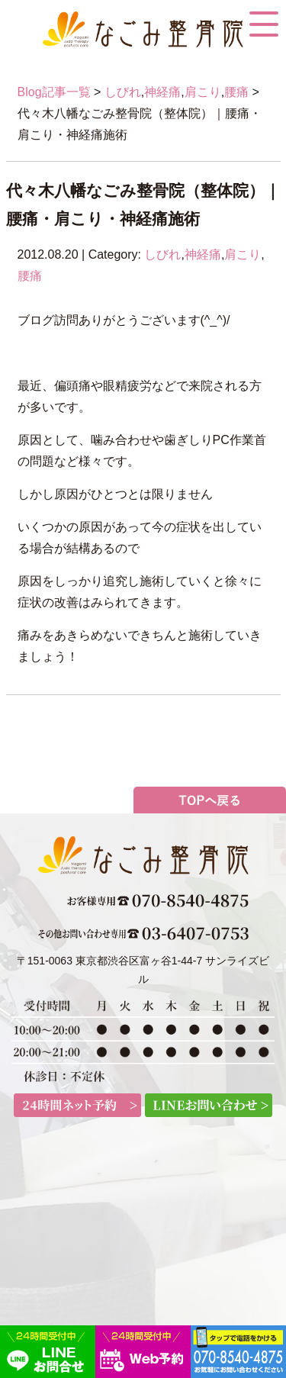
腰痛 (236, 91)
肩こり (203, 91)
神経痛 (162, 91)
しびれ (122, 91)
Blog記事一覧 (54, 91)
